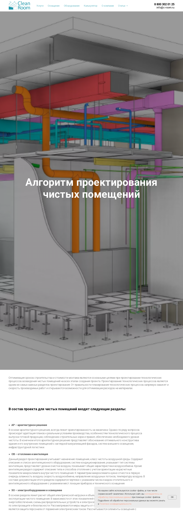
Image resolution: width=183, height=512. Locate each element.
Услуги (39, 5)
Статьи (122, 5)
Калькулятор (90, 5)
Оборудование (72, 5)
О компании (108, 5)
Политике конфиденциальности (115, 504)
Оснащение (54, 5)
